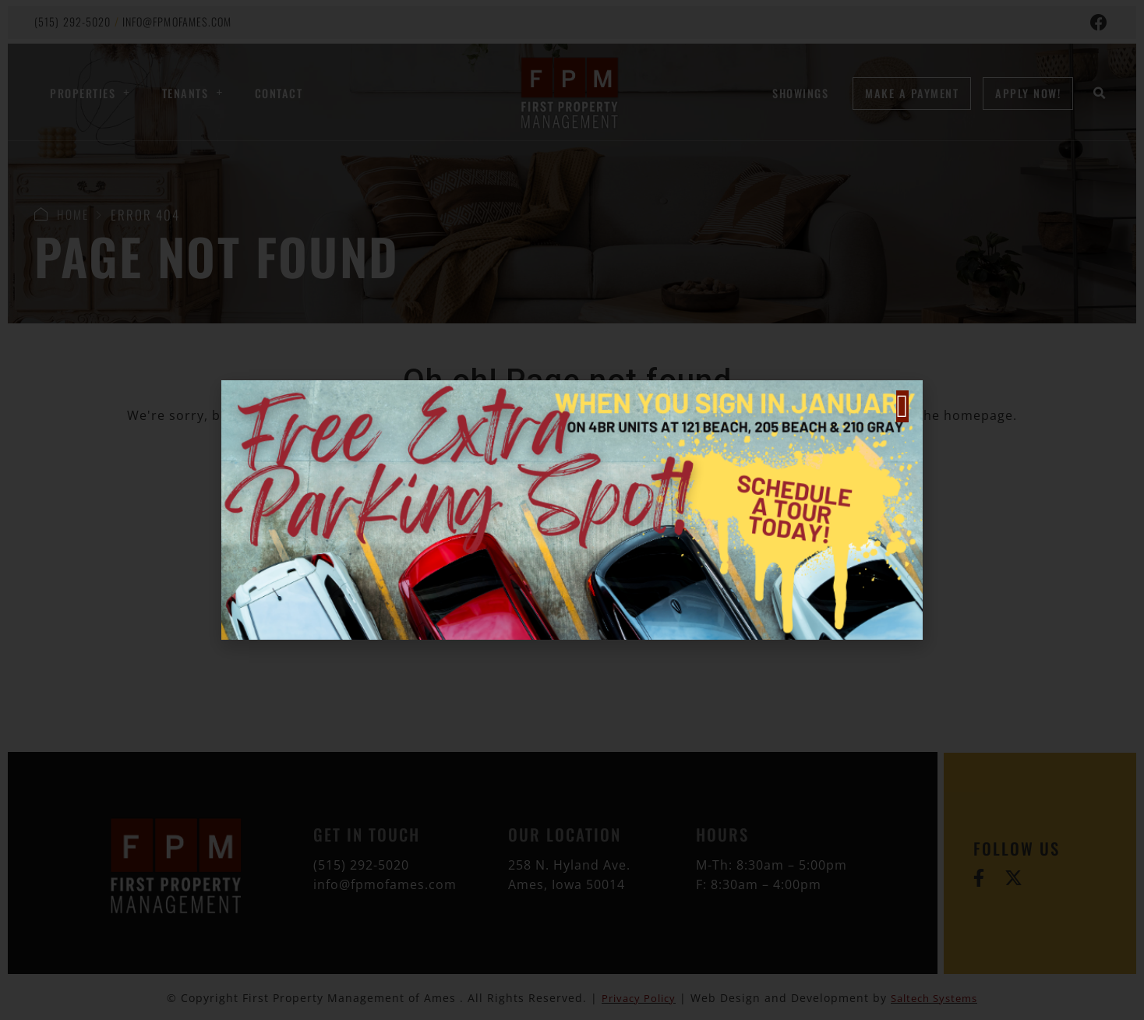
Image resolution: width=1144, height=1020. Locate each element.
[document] (572, 510)
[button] (902, 406)
